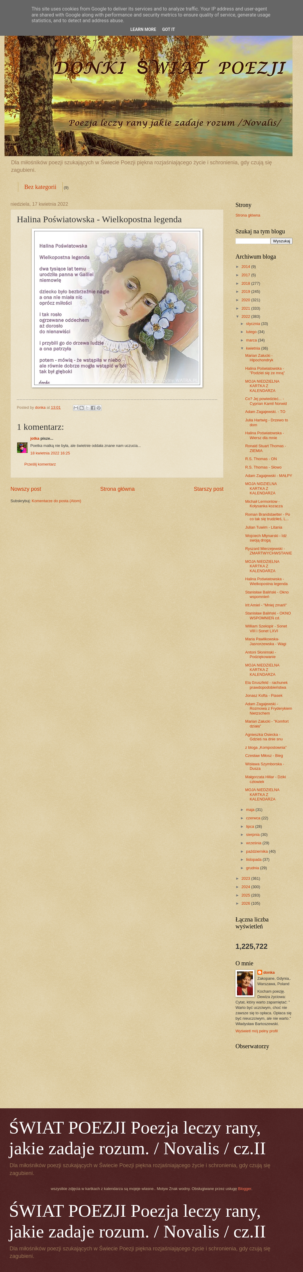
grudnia (253, 868)
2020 (246, 300)
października (257, 851)
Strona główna (117, 489)
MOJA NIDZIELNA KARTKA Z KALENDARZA (261, 488)
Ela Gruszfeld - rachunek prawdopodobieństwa (266, 684)
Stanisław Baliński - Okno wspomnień (267, 594)
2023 (246, 878)
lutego (252, 331)
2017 (246, 275)
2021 (246, 308)
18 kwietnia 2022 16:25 (50, 453)
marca (252, 340)
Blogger (244, 1188)
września (254, 843)
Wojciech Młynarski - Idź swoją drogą (266, 537)
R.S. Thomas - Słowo (263, 467)
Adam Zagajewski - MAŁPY (268, 475)
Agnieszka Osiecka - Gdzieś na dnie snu (264, 736)
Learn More (143, 29)
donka (269, 972)
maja (250, 809)
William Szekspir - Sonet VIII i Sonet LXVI (266, 628)
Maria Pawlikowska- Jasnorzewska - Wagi (265, 641)
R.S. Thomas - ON (261, 459)
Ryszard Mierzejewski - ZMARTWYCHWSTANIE (268, 550)
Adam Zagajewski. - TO (265, 411)
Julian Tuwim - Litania (263, 527)
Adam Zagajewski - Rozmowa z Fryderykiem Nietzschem (268, 708)
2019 (246, 291)
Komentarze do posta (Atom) (56, 501)
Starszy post (209, 489)
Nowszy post (25, 489)
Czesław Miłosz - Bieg (264, 755)
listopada (254, 859)
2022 (246, 316)
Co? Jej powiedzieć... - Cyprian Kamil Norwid (266, 400)
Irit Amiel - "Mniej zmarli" (266, 605)
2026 (246, 903)
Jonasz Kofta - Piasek (264, 695)
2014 (246, 266)
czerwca (253, 818)
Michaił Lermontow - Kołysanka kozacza (264, 503)
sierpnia (253, 834)
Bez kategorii (40, 187)
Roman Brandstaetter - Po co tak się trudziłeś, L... (267, 516)
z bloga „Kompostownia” (265, 747)
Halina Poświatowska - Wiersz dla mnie (264, 435)
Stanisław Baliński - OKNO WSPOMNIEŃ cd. (268, 615)
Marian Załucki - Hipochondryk (259, 357)
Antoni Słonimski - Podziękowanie (260, 654)
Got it (168, 29)
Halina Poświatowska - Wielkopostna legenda (266, 581)
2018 (246, 283)
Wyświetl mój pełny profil (257, 1031)
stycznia (253, 323)
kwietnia (253, 348)
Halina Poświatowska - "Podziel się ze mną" (265, 370)
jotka (34, 438)
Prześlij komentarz (40, 464)
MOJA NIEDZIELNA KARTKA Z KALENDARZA (262, 386)
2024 (246, 887)
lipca (250, 826)
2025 (246, 895)
